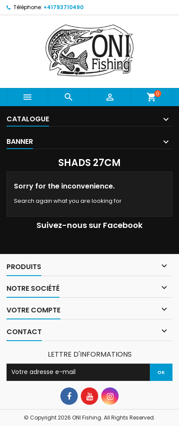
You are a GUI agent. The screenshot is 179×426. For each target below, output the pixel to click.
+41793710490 (63, 7)
